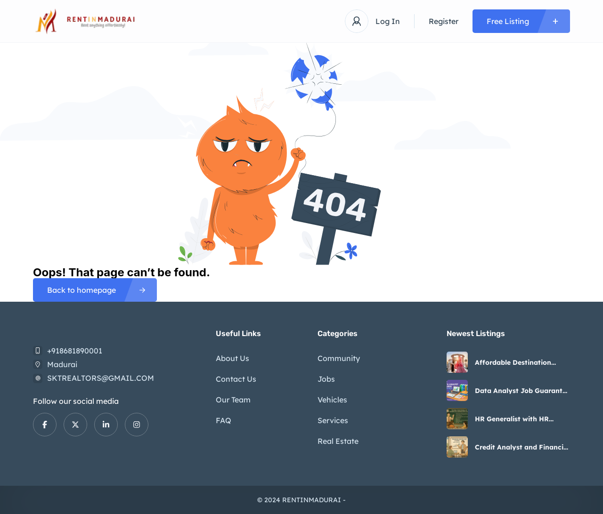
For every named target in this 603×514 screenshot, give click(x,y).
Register (443, 21)
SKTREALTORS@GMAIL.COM (100, 378)
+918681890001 (74, 350)
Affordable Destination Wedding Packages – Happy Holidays (521, 362)
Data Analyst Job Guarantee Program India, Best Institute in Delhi (522, 390)
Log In (387, 21)
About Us (232, 358)
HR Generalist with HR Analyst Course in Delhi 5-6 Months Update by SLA (519, 419)
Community (339, 358)
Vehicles (332, 399)
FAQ (223, 420)
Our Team (233, 399)
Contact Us (236, 379)
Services (333, 420)
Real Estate (338, 441)
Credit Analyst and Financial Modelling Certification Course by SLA (522, 447)
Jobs (326, 379)
